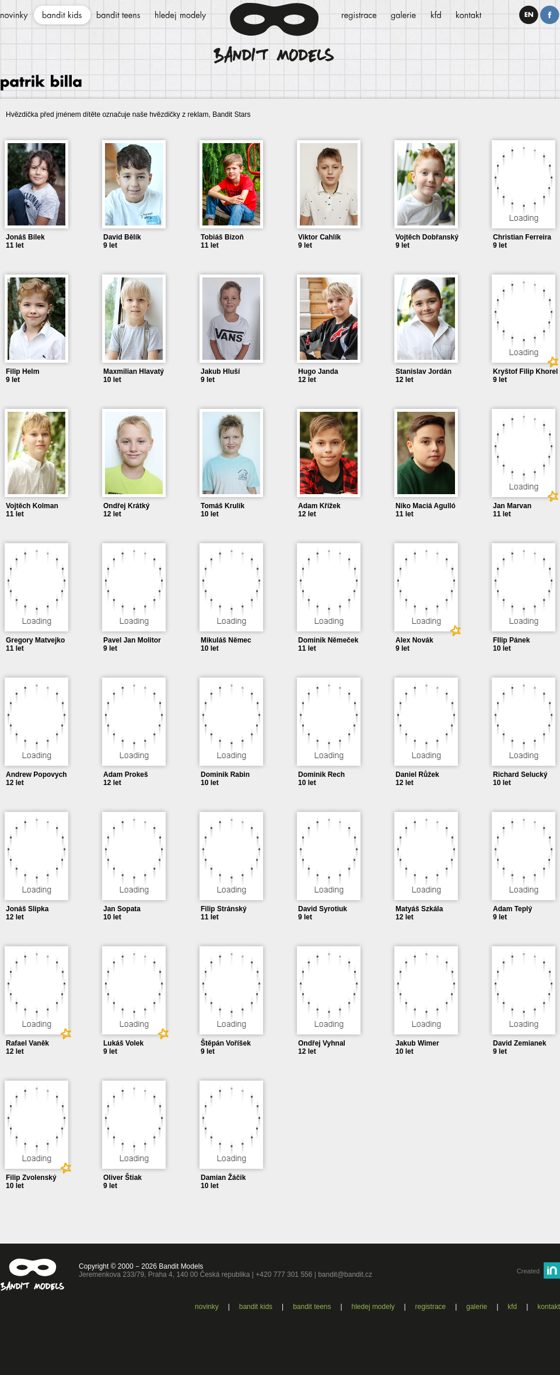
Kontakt (548, 1307)
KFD (512, 1307)
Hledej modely (373, 1307)
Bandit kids (255, 1307)
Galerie (476, 1307)
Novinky (207, 1307)
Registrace (430, 1307)
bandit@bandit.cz (345, 1274)
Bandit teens (312, 1307)
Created (528, 1271)
